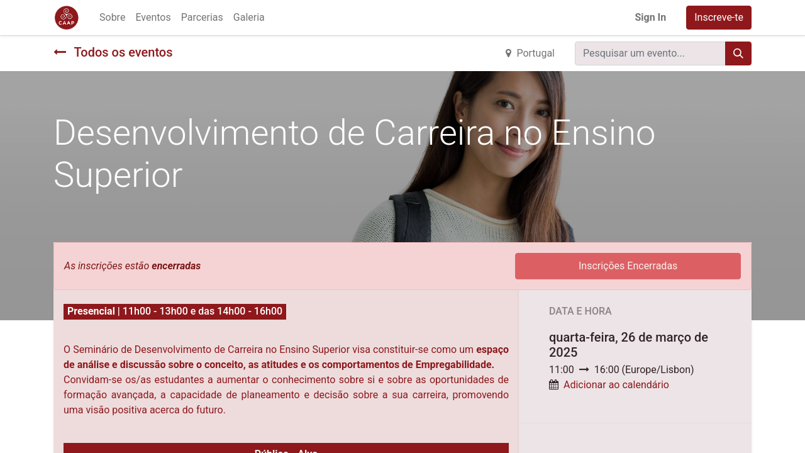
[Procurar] (738, 53)
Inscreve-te (718, 17)
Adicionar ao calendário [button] (616, 385)
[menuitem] (112, 17)
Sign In (650, 17)
